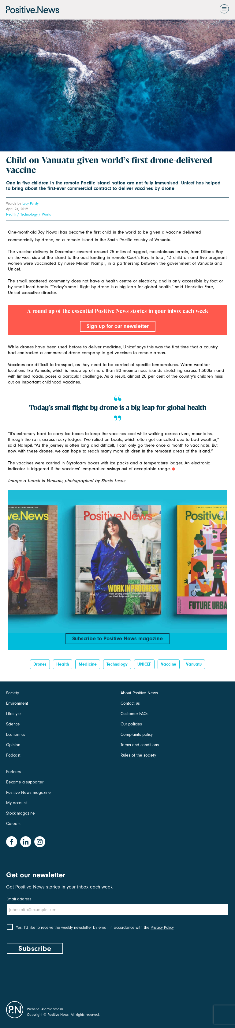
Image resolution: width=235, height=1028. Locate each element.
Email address (19, 899)
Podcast (13, 755)
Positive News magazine (28, 792)
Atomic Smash (52, 1009)
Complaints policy (137, 734)
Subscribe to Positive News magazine (117, 638)
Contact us (130, 703)
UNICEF (144, 664)
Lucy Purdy (30, 203)
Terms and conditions (140, 744)
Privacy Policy (162, 927)
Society (12, 693)
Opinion (13, 744)
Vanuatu (194, 664)
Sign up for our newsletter (118, 326)
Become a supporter (24, 782)
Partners (13, 771)
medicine (88, 664)
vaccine (168, 664)
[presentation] (52, 976)
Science (13, 724)
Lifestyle (13, 713)
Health (11, 214)
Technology (29, 214)
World (46, 214)
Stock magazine (20, 813)
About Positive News (139, 693)
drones (40, 664)
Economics (15, 734)
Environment (17, 703)
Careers (13, 823)
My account (16, 802)
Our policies (131, 724)
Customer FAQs (134, 713)
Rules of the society (138, 755)
